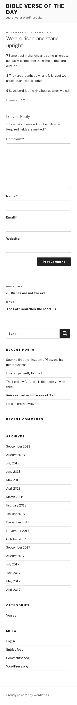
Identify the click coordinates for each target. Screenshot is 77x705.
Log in (10, 641)
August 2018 (15, 455)
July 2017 (12, 564)
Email (11, 217)
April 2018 (13, 488)
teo (47, 32)
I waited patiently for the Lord (26, 373)
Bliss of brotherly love (21, 404)
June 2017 (13, 573)
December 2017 (17, 522)
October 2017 (16, 539)
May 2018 (13, 480)
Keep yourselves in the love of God (30, 395)
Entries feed (14, 649)
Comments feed (17, 658)
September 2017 (18, 547)
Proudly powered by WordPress (27, 695)
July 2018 (13, 463)
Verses (11, 615)
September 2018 (18, 446)
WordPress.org (17, 666)
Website (13, 239)
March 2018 (14, 497)
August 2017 (15, 556)
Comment (15, 139)
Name (11, 196)
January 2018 (15, 514)
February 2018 (16, 505)
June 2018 (13, 472)
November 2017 (17, 531)
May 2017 (13, 581)
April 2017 (13, 590)
